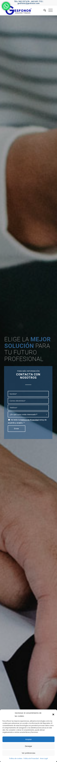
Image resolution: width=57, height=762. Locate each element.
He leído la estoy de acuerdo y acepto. (27, 421)
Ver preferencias (28, 753)
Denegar (28, 746)
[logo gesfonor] (23, 10)
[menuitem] (43, 10)
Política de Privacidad (31, 758)
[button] (53, 714)
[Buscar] (43, 10)
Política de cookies (15, 758)
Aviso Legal (44, 758)
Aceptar (28, 739)
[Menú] (49, 10)
